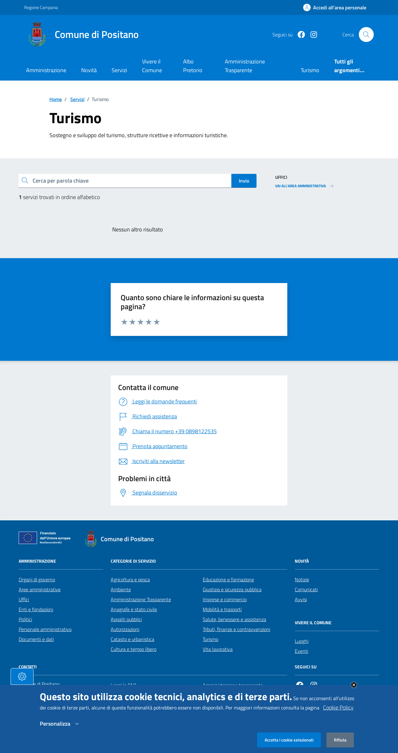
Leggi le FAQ (124, 685)
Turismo (210, 639)
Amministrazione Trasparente (141, 599)
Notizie (302, 579)
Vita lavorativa (218, 649)
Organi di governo (37, 579)
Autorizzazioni (125, 629)
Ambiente (121, 589)
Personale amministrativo (45, 629)
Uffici (24, 599)
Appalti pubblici (126, 619)
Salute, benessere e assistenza (234, 619)
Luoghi (301, 641)
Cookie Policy (338, 713)
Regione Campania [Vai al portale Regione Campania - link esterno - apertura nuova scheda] (41, 7)
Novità (89, 70)
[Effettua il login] (335, 7)
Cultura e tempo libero (133, 649)
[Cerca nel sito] (366, 34)
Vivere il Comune (152, 65)
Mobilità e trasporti (222, 609)
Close (354, 691)
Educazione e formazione (228, 579)
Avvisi (301, 599)
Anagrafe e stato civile (134, 609)
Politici (25, 619)
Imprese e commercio (225, 599)
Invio (244, 180)
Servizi (119, 70)
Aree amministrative (40, 589)
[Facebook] (299, 35)
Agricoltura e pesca (130, 579)
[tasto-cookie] (22, 682)
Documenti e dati (36, 639)
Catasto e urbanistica (132, 639)
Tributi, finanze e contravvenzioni (236, 629)
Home (55, 99)
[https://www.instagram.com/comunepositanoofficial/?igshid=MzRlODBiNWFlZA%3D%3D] (311, 35)
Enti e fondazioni (36, 609)
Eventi (301, 651)
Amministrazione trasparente (233, 685)
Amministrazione (46, 70)
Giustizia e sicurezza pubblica (232, 589)
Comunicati (306, 589)
